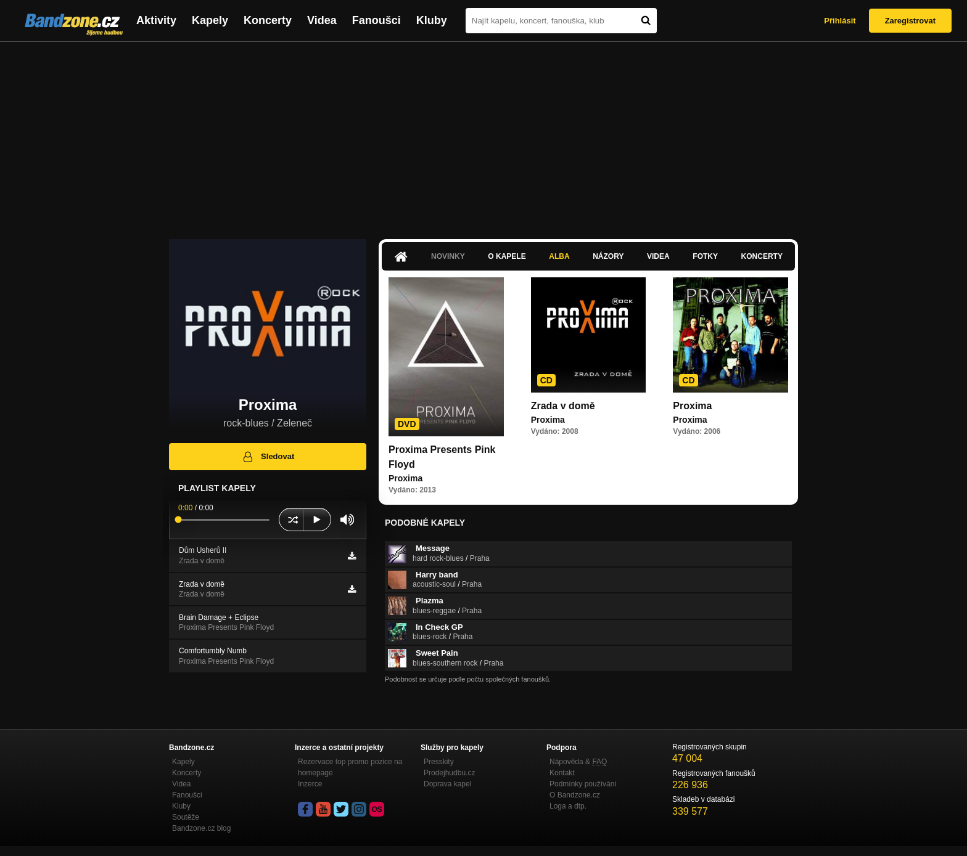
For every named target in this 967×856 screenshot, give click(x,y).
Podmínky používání (583, 784)
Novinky (448, 256)
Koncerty (268, 20)
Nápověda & (578, 761)
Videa (322, 20)
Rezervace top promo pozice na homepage (350, 767)
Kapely (210, 20)
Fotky (705, 256)
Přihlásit (839, 20)
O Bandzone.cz (574, 795)
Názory (608, 256)
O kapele (506, 256)
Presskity (439, 761)
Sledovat (268, 456)
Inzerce (310, 784)
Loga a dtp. (567, 806)
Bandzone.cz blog (201, 828)
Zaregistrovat (910, 20)
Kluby (431, 20)
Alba (559, 256)
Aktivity (156, 20)
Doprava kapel (447, 784)
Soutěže (185, 817)
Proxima (692, 406)
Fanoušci (376, 20)
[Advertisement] (483, 134)
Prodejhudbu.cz (449, 772)
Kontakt (562, 772)
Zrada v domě (563, 406)
